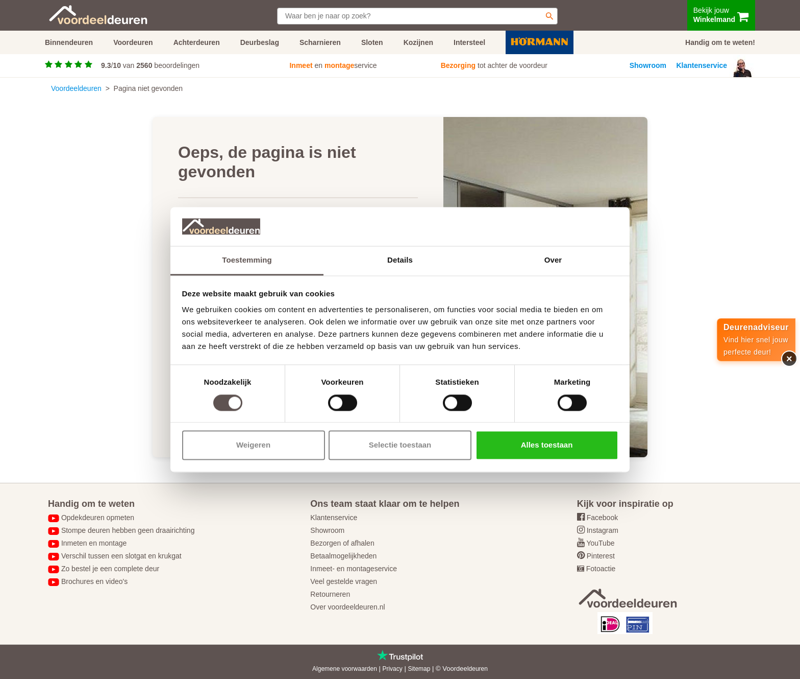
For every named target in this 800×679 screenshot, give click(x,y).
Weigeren (253, 445)
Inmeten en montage (94, 543)
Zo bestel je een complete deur (110, 569)
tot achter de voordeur (494, 65)
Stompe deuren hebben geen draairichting (128, 530)
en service (333, 65)
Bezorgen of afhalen (342, 543)
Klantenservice (702, 65)
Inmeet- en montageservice (353, 569)
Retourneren (330, 594)
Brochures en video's (94, 581)
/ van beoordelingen (150, 65)
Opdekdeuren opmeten (97, 517)
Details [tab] (400, 260)
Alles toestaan (547, 445)
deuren (478, 668)
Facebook (602, 517)
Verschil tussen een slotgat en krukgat (121, 556)
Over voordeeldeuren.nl (347, 607)
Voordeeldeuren (76, 88)
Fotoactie (601, 569)
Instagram (602, 530)
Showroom (648, 65)
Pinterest (601, 556)
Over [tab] (553, 260)
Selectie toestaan (400, 445)
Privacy (392, 668)
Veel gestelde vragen (343, 581)
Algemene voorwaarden (344, 668)
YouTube (600, 543)
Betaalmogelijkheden (343, 556)
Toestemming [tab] (247, 260)
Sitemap (419, 668)
